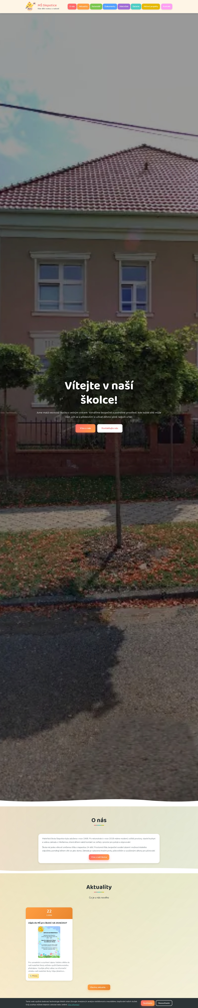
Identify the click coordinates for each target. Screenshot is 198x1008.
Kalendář (96, 6)
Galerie (136, 6)
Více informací (73, 1004)
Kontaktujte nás (110, 428)
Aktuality (83, 6)
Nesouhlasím (164, 1003)
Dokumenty (110, 6)
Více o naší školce (99, 857)
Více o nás (85, 428)
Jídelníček (123, 6)
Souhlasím (147, 1003)
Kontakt (166, 6)
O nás (72, 6)
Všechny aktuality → (99, 987)
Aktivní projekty (151, 6)
